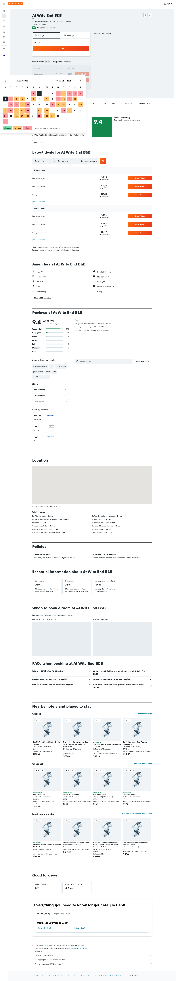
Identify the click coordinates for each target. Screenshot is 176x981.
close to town (61, 366)
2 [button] (84, 57)
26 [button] (62, 80)
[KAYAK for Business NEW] (4, 42)
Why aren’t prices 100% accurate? (93, 963)
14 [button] (73, 68)
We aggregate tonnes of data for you (93, 959)
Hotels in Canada (73, 976)
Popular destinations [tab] (62, 914)
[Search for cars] (4, 20)
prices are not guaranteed (79, 948)
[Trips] (4, 49)
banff (48, 372)
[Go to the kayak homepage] (15, 3)
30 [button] (84, 80)
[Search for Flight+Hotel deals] (4, 25)
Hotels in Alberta (86, 976)
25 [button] (56, 80)
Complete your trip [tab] (43, 914)
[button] (4, 3)
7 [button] (72, 63)
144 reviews (51, 28)
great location (38, 372)
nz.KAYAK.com (36, 976)
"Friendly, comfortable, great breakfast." (93, 327)
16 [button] (84, 68)
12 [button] (62, 68)
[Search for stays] (4, 15)
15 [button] (78, 68)
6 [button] (67, 63)
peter (54, 372)
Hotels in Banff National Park (104, 976)
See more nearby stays (143, 713)
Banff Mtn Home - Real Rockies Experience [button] (135, 743)
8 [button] (78, 63)
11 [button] (56, 68)
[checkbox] (44, 417)
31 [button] (50, 85)
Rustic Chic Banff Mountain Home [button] (76, 842)
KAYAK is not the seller (93, 955)
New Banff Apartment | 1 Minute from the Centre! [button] (135, 843)
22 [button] (78, 74)
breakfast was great (40, 366)
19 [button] (62, 74)
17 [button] (50, 74)
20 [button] (67, 74)
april (51, 366)
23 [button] (84, 74)
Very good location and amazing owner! (93, 323)
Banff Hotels (120, 976)
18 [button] (56, 74)
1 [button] (78, 57)
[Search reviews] (105, 361)
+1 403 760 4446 (39, 24)
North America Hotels (58, 976)
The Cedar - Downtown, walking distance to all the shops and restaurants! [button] (75, 744)
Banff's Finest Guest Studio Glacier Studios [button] (46, 743)
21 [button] (73, 74)
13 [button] (67, 68)
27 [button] (67, 80)
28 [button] (73, 80)
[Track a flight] (4, 37)
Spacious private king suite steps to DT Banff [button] (107, 745)
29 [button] (78, 80)
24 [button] (50, 80)
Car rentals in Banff (44, 928)
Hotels (46, 976)
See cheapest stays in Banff (141, 764)
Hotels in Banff (79, 928)
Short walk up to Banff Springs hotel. (92, 330)
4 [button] (56, 63)
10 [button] (50, 68)
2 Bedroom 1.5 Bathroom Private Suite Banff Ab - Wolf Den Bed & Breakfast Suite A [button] (105, 844)
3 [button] (50, 63)
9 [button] (84, 63)
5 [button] (61, 63)
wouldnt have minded (41, 377)
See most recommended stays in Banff (137, 814)
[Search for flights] (4, 10)
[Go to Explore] (4, 32)
